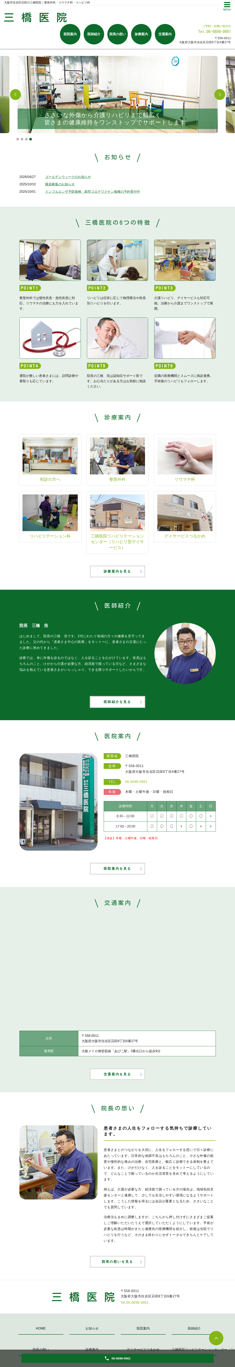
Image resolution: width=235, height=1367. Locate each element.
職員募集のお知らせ (60, 184)
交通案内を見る (117, 1077)
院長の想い (117, 34)
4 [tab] (30, 139)
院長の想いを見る (117, 1265)
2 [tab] (22, 139)
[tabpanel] (117, 94)
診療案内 (141, 34)
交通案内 (165, 34)
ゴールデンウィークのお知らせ (68, 177)
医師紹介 (93, 34)
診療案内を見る (117, 572)
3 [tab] (26, 139)
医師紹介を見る (117, 703)
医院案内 (70, 34)
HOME (41, 1332)
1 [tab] (17, 139)
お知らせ (92, 1332)
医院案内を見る (117, 870)
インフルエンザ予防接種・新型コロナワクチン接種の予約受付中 (92, 191)
